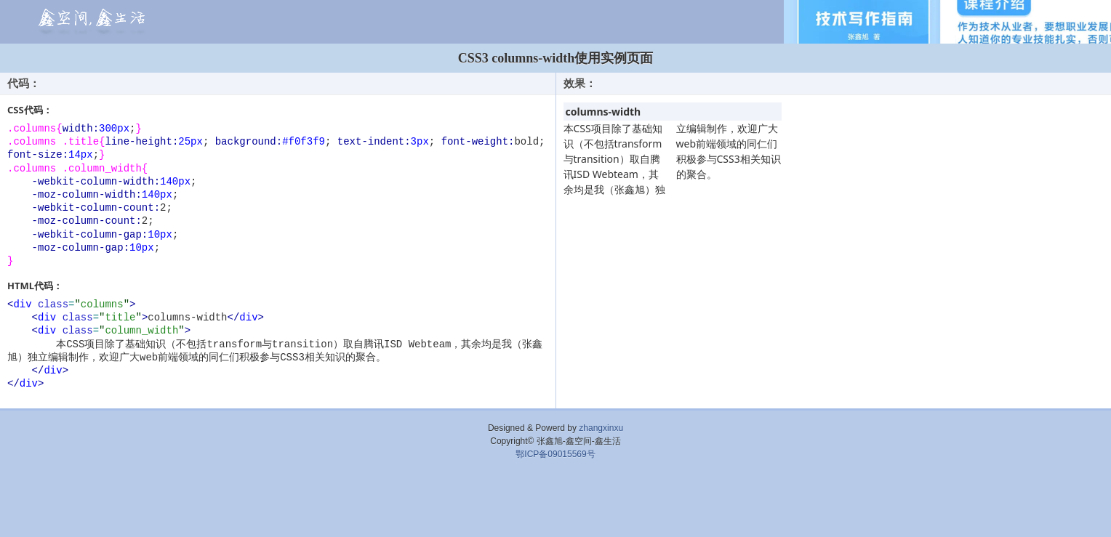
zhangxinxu (601, 428)
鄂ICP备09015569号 (555, 454)
